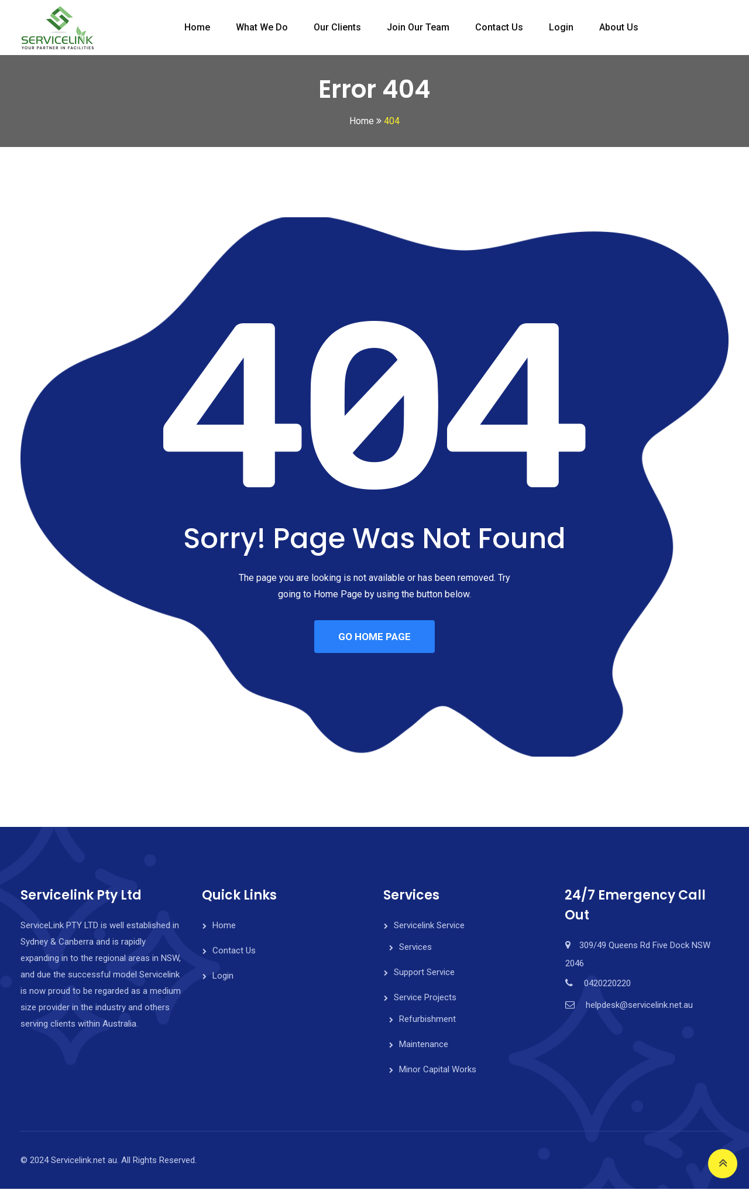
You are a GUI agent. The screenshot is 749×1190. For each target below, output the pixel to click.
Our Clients (337, 27)
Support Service (424, 973)
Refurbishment (427, 1020)
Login (561, 27)
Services (415, 948)
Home (197, 27)
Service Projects (425, 998)
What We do (262, 27)
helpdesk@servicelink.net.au (639, 1006)
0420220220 (607, 984)
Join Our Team (418, 27)
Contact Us (499, 27)
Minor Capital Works (437, 1070)
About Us (618, 27)
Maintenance (423, 1045)
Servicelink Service (429, 926)
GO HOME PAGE (374, 637)
